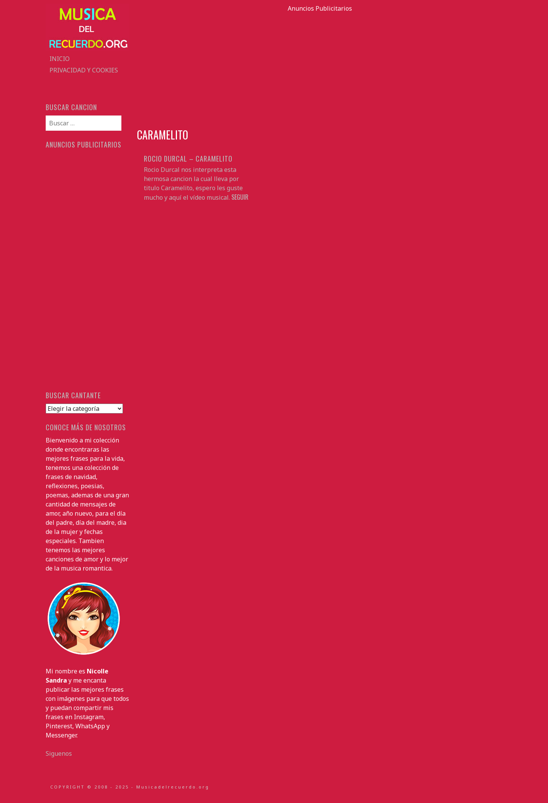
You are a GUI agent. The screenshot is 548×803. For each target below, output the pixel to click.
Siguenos (59, 753)
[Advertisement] (319, 66)
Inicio (59, 58)
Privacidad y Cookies (83, 70)
